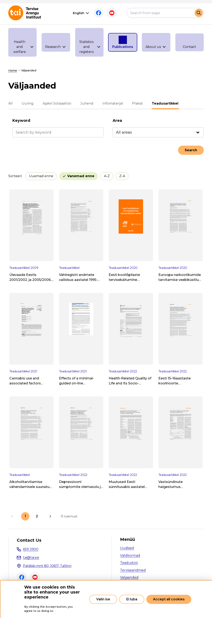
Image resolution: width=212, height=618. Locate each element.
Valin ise (103, 599)
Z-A (122, 176)
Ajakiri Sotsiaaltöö (57, 103)
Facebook (99, 13)
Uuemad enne (41, 176)
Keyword (21, 120)
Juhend (86, 103)
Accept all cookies (169, 599)
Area (117, 120)
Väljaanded (129, 577)
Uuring (28, 103)
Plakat (137, 103)
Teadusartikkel (165, 103)
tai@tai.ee (31, 557)
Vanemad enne (80, 176)
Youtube (112, 13)
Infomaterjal (112, 103)
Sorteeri (15, 176)
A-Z (107, 176)
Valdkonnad (130, 555)
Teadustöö (129, 563)
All (10, 103)
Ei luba (131, 599)
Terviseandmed (133, 570)
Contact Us (29, 540)
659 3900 (30, 549)
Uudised (127, 548)
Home (12, 70)
